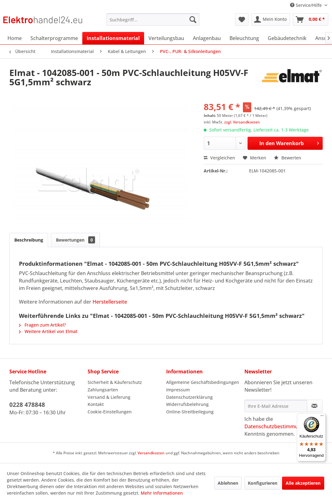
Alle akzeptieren (303, 483)
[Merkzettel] (241, 19)
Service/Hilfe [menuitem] (306, 5)
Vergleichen (219, 158)
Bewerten (287, 158)
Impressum (178, 390)
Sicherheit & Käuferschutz (115, 382)
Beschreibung (28, 240)
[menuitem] (153, 19)
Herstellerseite (110, 301)
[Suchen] (192, 19)
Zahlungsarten (103, 390)
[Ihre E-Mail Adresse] (275, 406)
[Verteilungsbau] (166, 38)
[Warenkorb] (310, 19)
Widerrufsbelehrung (187, 404)
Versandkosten (151, 453)
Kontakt (96, 404)
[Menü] (322, 417)
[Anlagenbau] (207, 38)
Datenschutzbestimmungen (277, 426)
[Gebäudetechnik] (287, 38)
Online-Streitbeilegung (190, 412)
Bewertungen (75, 239)
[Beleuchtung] (244, 38)
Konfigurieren (262, 483)
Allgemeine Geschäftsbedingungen (202, 382)
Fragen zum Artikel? (42, 325)
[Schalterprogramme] (54, 38)
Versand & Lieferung (109, 397)
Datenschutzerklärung (189, 397)
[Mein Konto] (270, 19)
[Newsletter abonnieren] (314, 406)
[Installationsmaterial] (113, 38)
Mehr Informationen (162, 493)
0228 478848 (27, 405)
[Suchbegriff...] (153, 19)
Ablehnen (228, 483)
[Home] (14, 38)
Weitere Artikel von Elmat (48, 331)
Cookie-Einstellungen (110, 412)
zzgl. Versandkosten (242, 122)
